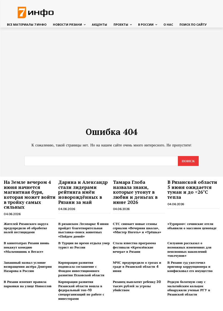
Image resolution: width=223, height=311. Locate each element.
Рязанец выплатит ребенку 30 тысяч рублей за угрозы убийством (137, 285)
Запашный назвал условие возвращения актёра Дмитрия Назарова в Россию (28, 266)
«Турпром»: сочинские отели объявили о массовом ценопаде (192, 225)
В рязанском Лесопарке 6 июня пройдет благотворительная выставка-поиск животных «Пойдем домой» (83, 229)
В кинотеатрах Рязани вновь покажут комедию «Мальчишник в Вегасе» (26, 247)
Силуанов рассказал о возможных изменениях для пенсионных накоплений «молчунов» (189, 249)
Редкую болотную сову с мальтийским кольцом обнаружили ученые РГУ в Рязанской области (188, 287)
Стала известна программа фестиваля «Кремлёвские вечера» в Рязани (134, 247)
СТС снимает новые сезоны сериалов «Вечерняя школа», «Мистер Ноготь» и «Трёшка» (137, 227)
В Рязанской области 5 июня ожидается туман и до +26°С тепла (192, 189)
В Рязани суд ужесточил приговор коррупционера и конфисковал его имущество (190, 266)
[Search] (188, 161)
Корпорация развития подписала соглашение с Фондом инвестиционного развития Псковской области (81, 268)
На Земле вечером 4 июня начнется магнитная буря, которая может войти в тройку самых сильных (30, 194)
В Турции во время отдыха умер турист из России (84, 245)
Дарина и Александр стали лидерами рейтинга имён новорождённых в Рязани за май (83, 192)
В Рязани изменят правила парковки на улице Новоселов (28, 283)
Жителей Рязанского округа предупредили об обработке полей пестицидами (26, 227)
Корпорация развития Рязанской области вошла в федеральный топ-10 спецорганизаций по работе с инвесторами (81, 289)
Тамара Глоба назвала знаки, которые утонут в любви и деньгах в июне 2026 (135, 192)
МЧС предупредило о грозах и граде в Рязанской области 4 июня (137, 266)
